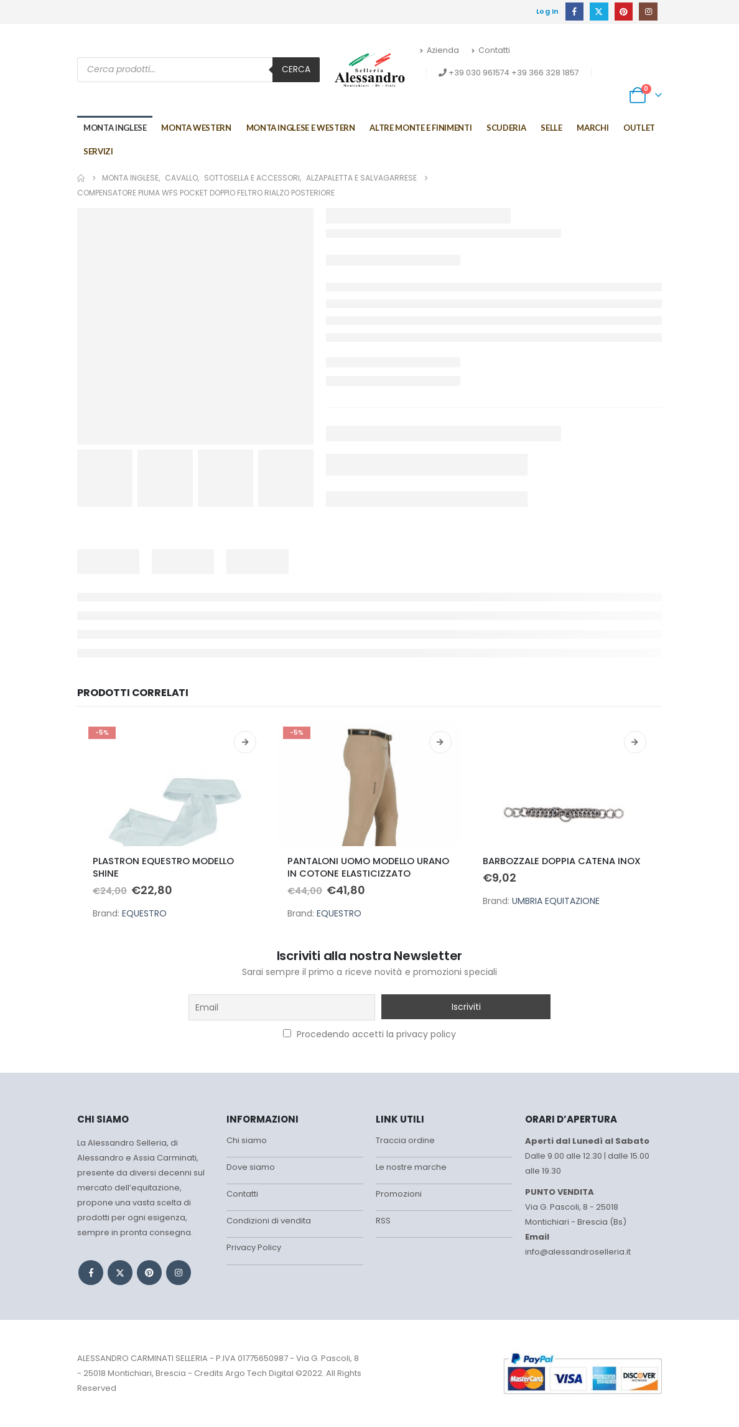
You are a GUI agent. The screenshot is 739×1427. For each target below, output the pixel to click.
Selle (551, 128)
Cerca (296, 70)
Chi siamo (246, 1141)
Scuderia (506, 128)
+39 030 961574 (479, 72)
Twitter (120, 1272)
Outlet (639, 128)
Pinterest (149, 1272)
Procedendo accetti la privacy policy (369, 1034)
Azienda (439, 50)
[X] (599, 11)
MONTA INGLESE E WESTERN (300, 128)
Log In (547, 11)
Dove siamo (250, 1169)
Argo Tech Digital (259, 1373)
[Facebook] (574, 11)
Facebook (90, 1272)
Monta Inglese (114, 128)
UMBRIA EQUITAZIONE (556, 901)
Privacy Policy (253, 1253)
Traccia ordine (405, 1141)
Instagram (178, 1272)
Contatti (491, 50)
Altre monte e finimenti (421, 128)
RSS (383, 1225)
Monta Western (196, 128)
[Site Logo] (370, 70)
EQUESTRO (144, 913)
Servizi (98, 151)
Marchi (592, 128)
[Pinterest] (624, 11)
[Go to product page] (174, 784)
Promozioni (399, 1197)
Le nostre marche (411, 1169)
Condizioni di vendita (268, 1225)
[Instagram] (648, 11)
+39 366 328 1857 (545, 72)
